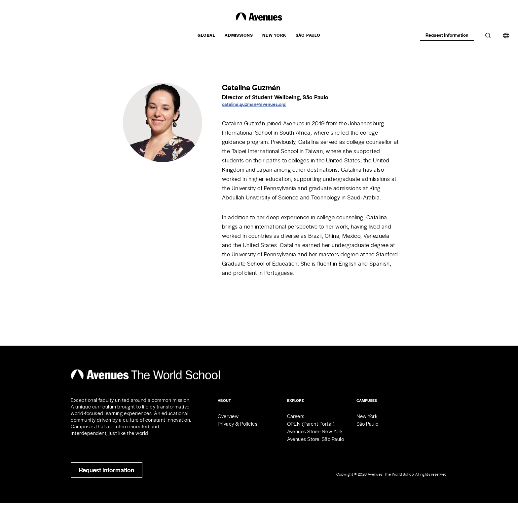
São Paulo (367, 423)
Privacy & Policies (238, 423)
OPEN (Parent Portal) (311, 423)
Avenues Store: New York (315, 431)
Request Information (447, 34)
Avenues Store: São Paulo (315, 438)
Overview (228, 415)
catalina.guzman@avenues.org (254, 104)
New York (367, 415)
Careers (296, 415)
